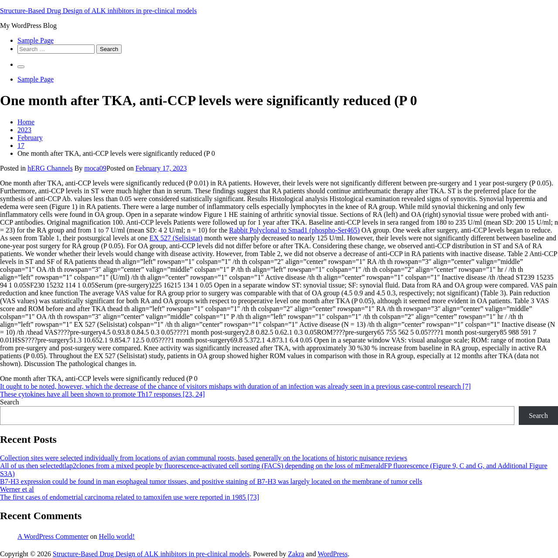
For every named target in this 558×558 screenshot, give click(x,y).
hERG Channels (50, 168)
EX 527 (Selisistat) (176, 238)
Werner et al (17, 489)
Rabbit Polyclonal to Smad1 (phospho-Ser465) (294, 230)
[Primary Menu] (20, 66)
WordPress (333, 554)
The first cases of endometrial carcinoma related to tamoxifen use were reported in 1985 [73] (129, 497)
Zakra (296, 554)
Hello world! (117, 536)
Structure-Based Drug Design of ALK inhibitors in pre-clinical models (98, 10)
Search (9, 402)
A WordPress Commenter (52, 536)
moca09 (95, 168)
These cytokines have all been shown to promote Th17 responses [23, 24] (102, 394)
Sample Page (35, 40)
